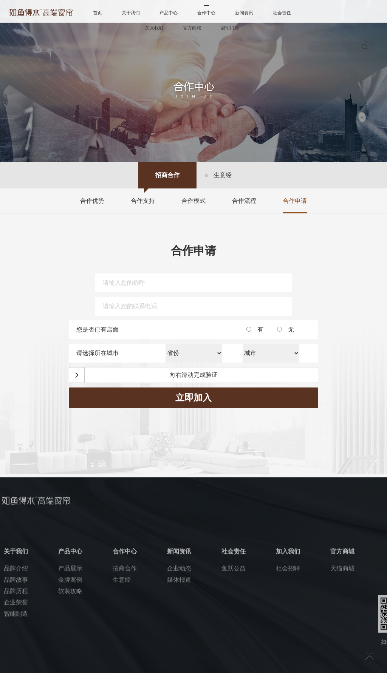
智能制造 (16, 656)
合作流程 (244, 201)
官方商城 (192, 28)
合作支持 (143, 201)
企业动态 (179, 610)
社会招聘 (288, 610)
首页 (97, 12)
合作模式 (193, 201)
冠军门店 (230, 28)
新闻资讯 (244, 12)
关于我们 (131, 12)
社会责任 (282, 12)
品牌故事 (16, 622)
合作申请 (295, 201)
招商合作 (167, 175)
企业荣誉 (16, 644)
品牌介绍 (16, 610)
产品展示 (70, 610)
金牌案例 (70, 622)
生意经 (223, 175)
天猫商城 (342, 610)
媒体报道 (179, 622)
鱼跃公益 (233, 610)
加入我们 (154, 28)
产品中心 (168, 12)
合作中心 (206, 12)
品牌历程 (16, 633)
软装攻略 (70, 633)
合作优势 (92, 201)
